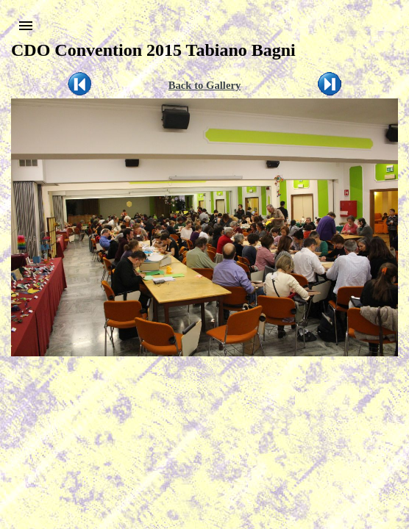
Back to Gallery (204, 85)
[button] (25, 25)
